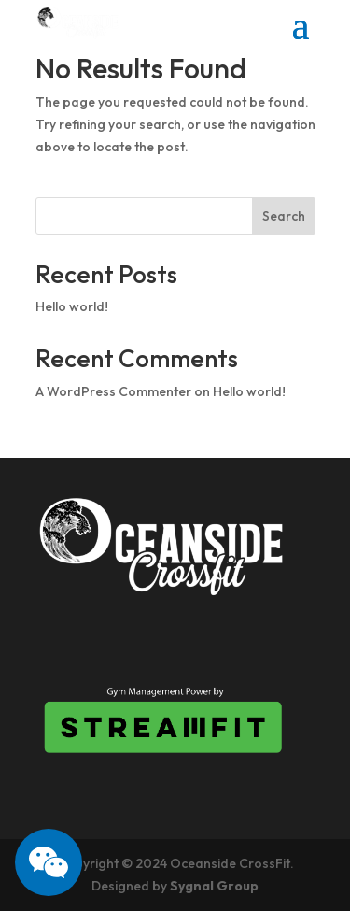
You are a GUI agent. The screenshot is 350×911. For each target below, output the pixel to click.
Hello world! (71, 306)
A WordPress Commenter (113, 391)
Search (283, 215)
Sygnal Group (214, 885)
